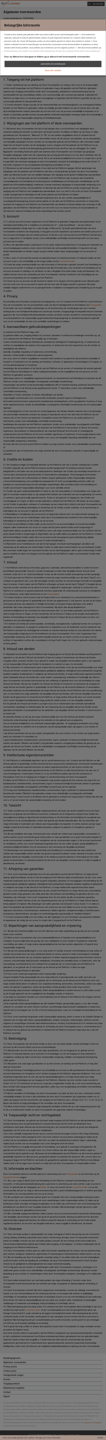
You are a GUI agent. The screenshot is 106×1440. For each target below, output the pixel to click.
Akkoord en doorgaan (53, 64)
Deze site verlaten (53, 70)
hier (40, 1438)
